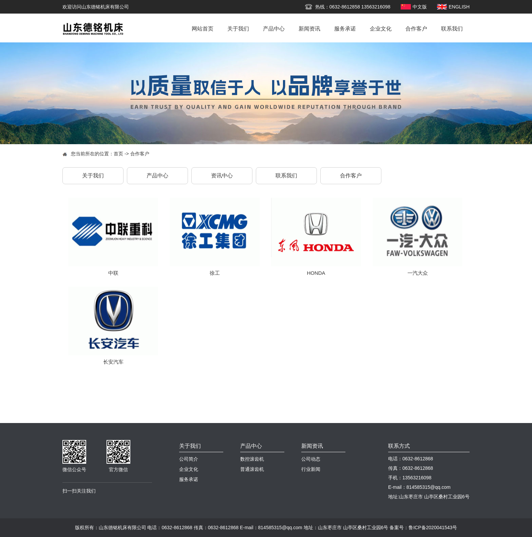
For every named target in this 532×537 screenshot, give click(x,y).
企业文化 (381, 29)
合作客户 (416, 29)
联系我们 (452, 29)
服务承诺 (345, 29)
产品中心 (274, 29)
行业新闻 (310, 469)
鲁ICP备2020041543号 (432, 527)
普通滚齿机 (252, 469)
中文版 (420, 6)
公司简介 (188, 459)
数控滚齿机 (252, 459)
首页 (118, 153)
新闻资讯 (309, 29)
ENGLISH (459, 6)
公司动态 (310, 459)
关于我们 (238, 29)
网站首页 (202, 29)
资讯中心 (222, 175)
